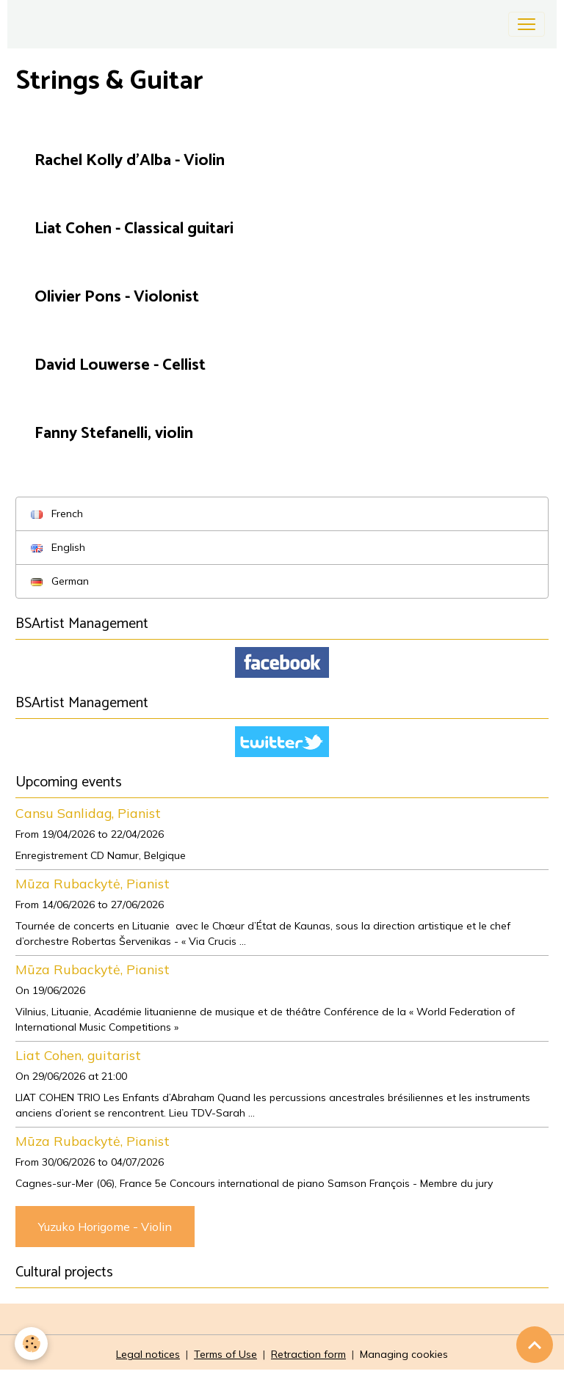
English (58, 547)
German (60, 581)
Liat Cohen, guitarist (78, 1055)
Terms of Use (225, 1354)
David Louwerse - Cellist (120, 366)
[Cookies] (31, 1343)
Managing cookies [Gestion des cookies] (404, 1354)
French (57, 513)
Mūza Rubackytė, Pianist (92, 883)
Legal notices (148, 1354)
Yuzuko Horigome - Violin (105, 1226)
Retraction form (308, 1354)
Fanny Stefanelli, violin (114, 434)
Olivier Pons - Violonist (117, 297)
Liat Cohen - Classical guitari (134, 229)
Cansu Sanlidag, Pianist (88, 813)
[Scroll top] (534, 1344)
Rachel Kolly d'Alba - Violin (130, 161)
